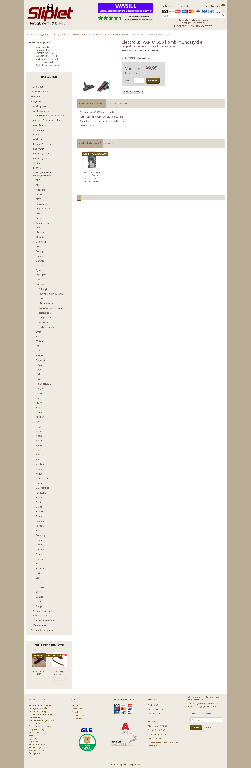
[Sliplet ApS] (50, 13)
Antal (128, 80)
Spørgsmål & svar (37, 749)
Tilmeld (196, 726)
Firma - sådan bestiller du (40, 725)
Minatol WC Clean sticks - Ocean (91, 173)
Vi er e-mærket (43, 46)
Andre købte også (90, 142)
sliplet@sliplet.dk (49, 58)
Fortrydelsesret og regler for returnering (42, 721)
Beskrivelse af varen (91, 102)
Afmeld (207, 726)
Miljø (31, 734)
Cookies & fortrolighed (39, 710)
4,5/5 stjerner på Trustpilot (49, 64)
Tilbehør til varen (117, 102)
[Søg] (223, 15)
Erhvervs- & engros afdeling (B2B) (44, 713)
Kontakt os (34, 731)
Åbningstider (35, 753)
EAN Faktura (34, 717)
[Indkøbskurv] (215, 6)
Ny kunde (33, 737)
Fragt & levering (36, 728)
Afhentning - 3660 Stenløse (41, 704)
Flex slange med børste (59, 672)
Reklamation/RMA (37, 743)
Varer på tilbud (113, 142)
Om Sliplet (34, 740)
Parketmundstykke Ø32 (39, 672)
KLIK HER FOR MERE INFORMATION (140, 50)
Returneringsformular (39, 747)
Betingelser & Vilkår (38, 707)
